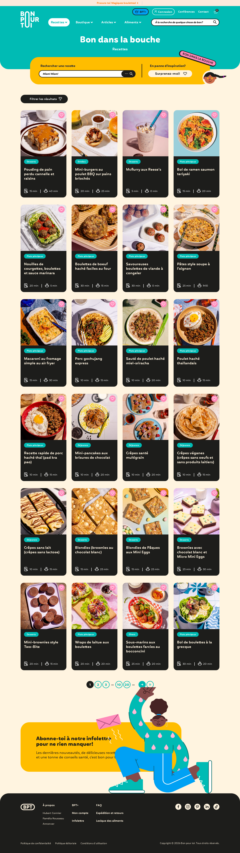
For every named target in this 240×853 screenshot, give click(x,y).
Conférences (186, 12)
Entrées (82, 162)
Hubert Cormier (52, 813)
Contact (203, 12)
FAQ (99, 805)
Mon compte (80, 813)
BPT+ (143, 12)
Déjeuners (84, 445)
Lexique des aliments (111, 821)
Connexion (163, 12)
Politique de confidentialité (36, 843)
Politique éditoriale (65, 843)
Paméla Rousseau (53, 818)
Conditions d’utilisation (94, 843)
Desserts (32, 162)
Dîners (133, 634)
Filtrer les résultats (43, 99)
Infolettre (78, 821)
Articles (108, 22)
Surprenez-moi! (167, 73)
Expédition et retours (111, 813)
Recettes (59, 22)
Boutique (84, 22)
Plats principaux (190, 162)
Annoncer (48, 824)
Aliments (132, 22)
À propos (49, 805)
